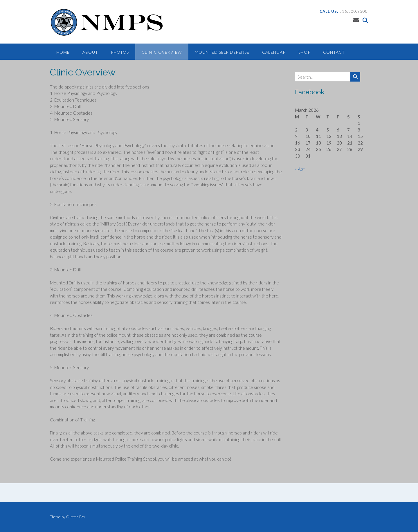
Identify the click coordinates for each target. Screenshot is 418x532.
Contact (334, 52)
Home (63, 52)
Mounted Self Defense (222, 52)
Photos (120, 52)
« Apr (300, 169)
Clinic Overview (162, 52)
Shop (304, 52)
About (90, 52)
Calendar (274, 52)
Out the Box (75, 517)
